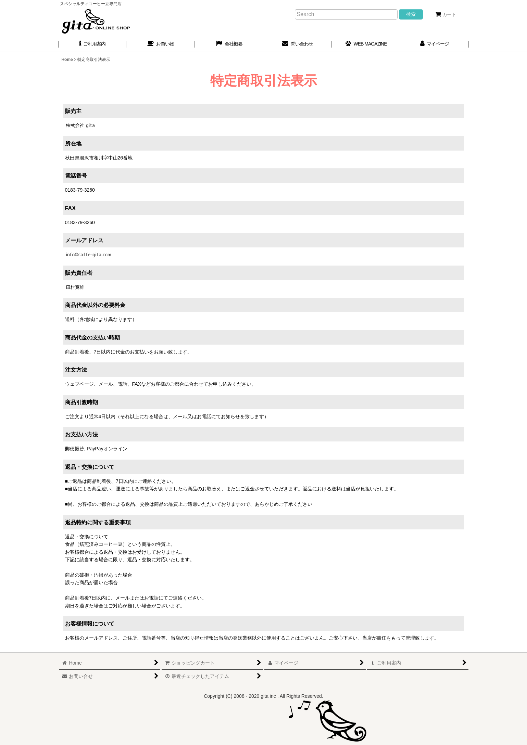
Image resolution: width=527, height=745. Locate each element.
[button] (229, 44)
